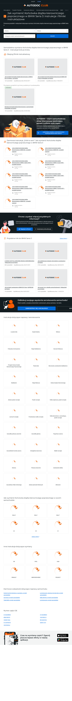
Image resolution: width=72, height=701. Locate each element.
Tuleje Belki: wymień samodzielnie (12, 600)
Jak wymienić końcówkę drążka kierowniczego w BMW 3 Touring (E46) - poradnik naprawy (22, 175)
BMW (61, 10)
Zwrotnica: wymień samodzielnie (12, 597)
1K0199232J (7, 625)
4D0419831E (7, 617)
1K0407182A (7, 620)
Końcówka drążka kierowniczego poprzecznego (47, 10)
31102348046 (7, 614)
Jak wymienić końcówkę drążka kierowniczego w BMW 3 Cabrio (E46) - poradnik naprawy (54, 175)
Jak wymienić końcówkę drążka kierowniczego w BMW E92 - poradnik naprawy (21, 201)
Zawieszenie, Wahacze (29, 10)
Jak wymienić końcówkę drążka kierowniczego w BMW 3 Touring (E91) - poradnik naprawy (55, 188)
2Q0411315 (43, 622)
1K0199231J (43, 617)
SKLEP (33, 1)
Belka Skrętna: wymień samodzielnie (49, 597)
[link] (19, 70)
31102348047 (43, 614)
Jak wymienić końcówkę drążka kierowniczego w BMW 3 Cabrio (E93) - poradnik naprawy (21, 162)
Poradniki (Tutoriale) (16, 10)
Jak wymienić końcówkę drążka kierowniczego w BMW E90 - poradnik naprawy (54, 149)
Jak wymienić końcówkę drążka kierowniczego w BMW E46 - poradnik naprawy (21, 149)
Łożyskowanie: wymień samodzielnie (49, 600)
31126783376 (7, 622)
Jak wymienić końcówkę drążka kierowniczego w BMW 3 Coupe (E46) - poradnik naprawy (54, 162)
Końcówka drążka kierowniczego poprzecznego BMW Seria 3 (53, 132)
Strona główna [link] (7, 10)
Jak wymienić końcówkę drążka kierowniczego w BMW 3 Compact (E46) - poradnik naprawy (22, 188)
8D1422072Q (43, 620)
